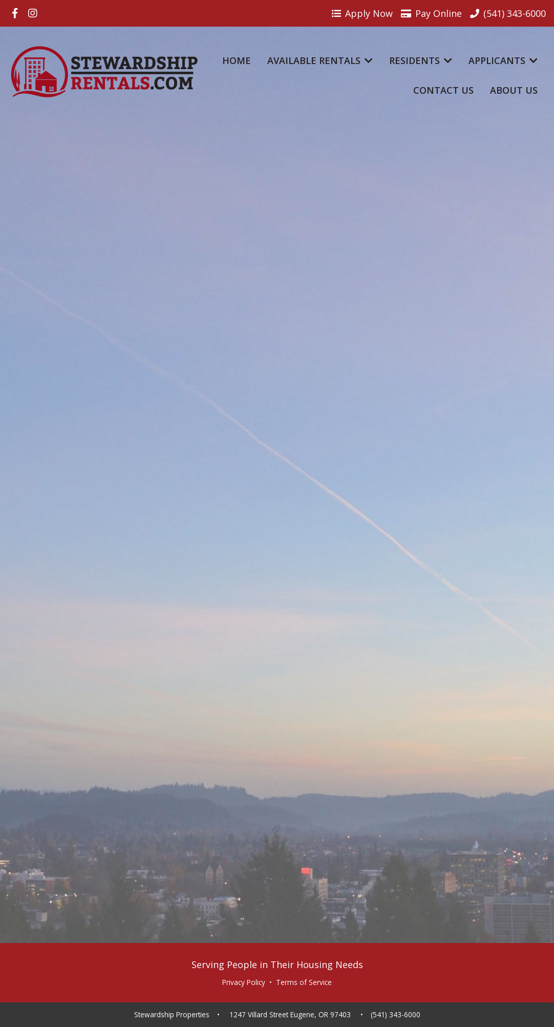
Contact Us (443, 90)
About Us (514, 90)
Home (236, 60)
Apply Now (362, 13)
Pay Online (431, 13)
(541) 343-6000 (395, 1015)
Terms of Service (304, 982)
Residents (420, 60)
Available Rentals (320, 60)
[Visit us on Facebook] (15, 13)
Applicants (503, 60)
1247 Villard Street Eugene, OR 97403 (290, 1015)
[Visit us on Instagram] (32, 13)
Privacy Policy (243, 982)
